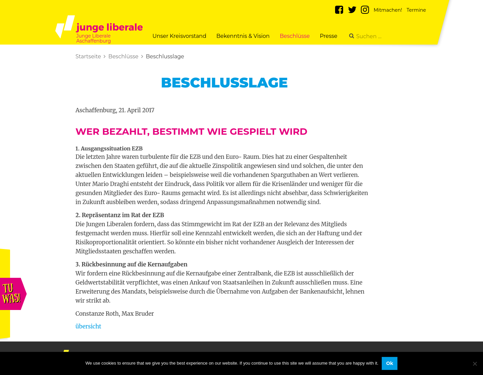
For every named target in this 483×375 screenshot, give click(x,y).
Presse (328, 36)
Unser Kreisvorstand (179, 36)
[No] (474, 363)
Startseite (88, 56)
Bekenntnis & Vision (243, 36)
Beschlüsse (295, 36)
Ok (389, 363)
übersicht (88, 326)
